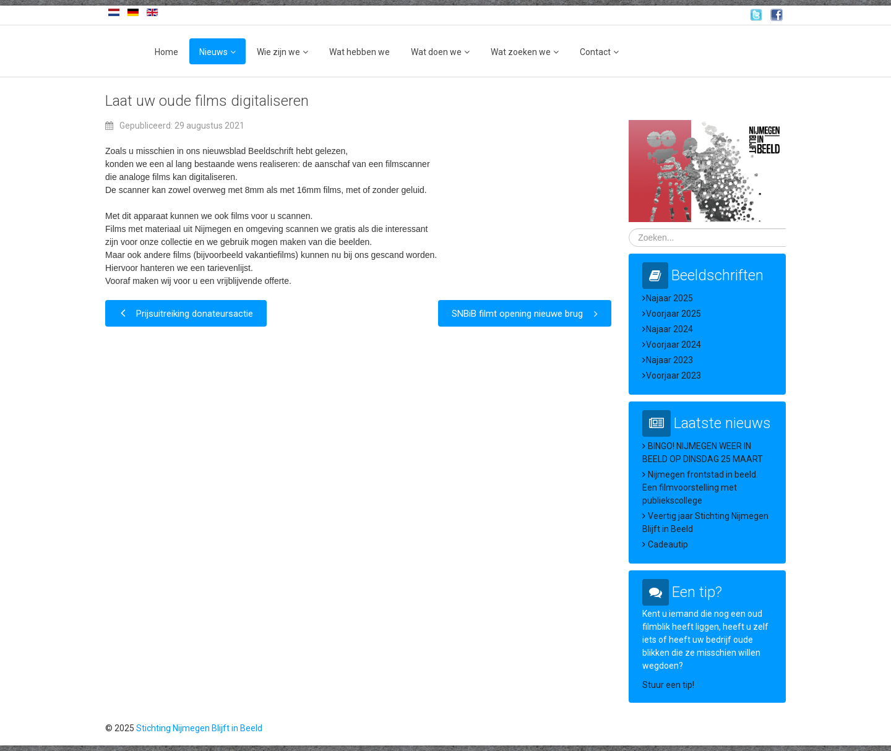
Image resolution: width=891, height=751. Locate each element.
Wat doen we (436, 52)
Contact (595, 52)
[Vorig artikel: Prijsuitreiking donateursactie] (186, 313)
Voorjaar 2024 (673, 345)
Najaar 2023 (669, 360)
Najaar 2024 (669, 329)
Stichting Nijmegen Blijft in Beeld (199, 728)
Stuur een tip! (668, 685)
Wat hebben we (359, 52)
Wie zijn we (278, 52)
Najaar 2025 (669, 298)
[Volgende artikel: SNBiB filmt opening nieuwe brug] (524, 313)
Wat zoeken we (521, 52)
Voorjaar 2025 (673, 314)
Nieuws (213, 52)
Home (166, 52)
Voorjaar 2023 (673, 375)
